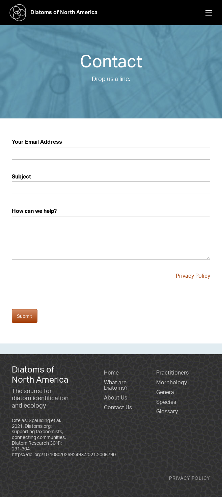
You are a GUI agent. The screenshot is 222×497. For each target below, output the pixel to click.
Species (166, 401)
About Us (115, 397)
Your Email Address (37, 141)
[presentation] (63, 296)
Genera (165, 392)
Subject (21, 176)
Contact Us (118, 407)
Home (111, 372)
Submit (24, 316)
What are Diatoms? (116, 385)
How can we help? (34, 211)
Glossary (167, 411)
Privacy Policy (193, 275)
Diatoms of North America (51, 12)
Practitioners (172, 372)
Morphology (171, 382)
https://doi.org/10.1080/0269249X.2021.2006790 (64, 454)
